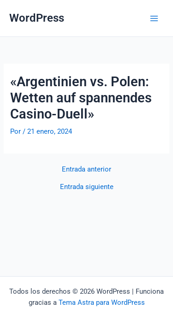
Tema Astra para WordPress (102, 302)
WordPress (36, 18)
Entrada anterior (86, 169)
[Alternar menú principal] (154, 18)
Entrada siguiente (86, 187)
